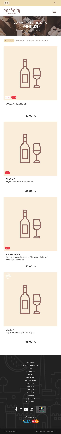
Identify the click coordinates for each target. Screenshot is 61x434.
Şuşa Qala (30, 398)
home (23, 30)
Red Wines (30, 41)
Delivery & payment (30, 365)
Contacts (30, 371)
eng (6, 3)
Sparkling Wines (42, 41)
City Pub (30, 392)
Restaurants (30, 380)
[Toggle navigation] (54, 11)
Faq (30, 368)
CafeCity (30, 389)
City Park (30, 395)
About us (30, 362)
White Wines (9, 41)
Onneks (53, 431)
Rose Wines (20, 41)
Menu (30, 374)
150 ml (7, 97)
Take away (30, 377)
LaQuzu (30, 386)
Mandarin (30, 401)
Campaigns (30, 383)
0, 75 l (14, 97)
